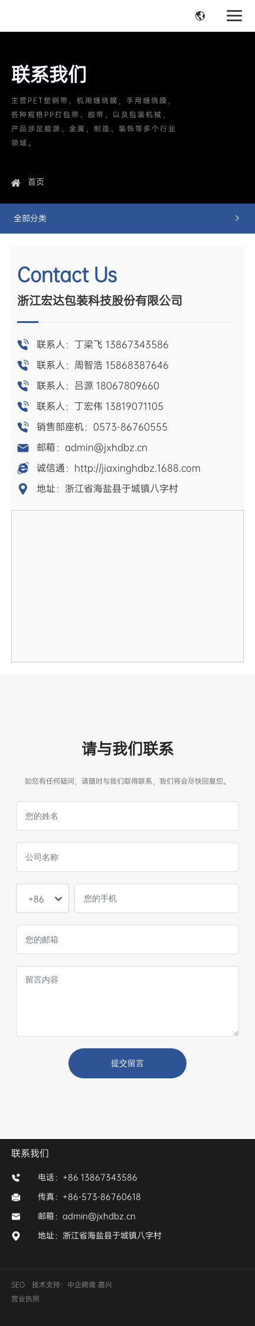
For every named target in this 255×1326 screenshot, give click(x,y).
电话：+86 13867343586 (88, 1177)
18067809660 (127, 385)
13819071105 (135, 406)
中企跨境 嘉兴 (91, 1285)
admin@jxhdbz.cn (106, 447)
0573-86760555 (130, 427)
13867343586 (137, 344)
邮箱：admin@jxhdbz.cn (87, 1216)
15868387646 (137, 365)
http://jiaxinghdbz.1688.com (137, 468)
